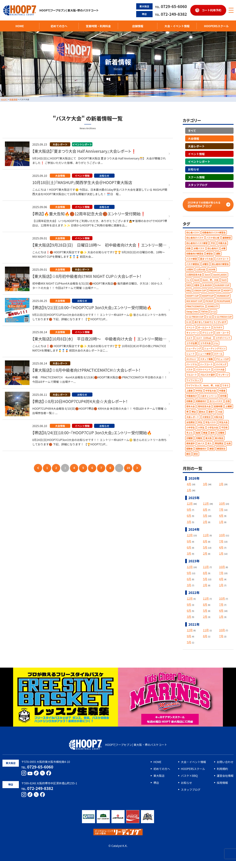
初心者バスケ (192, 232)
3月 (205, 484)
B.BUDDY (207, 285)
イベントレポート (199, 161)
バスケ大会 (219, 369)
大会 (220, 411)
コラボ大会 (205, 343)
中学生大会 (210, 390)
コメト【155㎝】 (204, 337)
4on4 (196, 279)
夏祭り (211, 411)
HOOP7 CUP (192, 295)
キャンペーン (192, 332)
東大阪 (208, 438)
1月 (189, 490)
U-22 (209, 316)
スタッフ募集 (206, 358)
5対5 (188, 285)
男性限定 (219, 443)
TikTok (204, 311)
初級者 (189, 401)
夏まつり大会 (206, 258)
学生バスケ (210, 422)
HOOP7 (227, 290)
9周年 (197, 285)
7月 (221, 509)
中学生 (199, 390)
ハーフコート (206, 364)
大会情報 (193, 138)
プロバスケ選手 (207, 374)
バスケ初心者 (212, 237)
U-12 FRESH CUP (195, 316)
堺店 (194, 411)
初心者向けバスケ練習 (197, 242)
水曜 (223, 248)
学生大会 (223, 422)
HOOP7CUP (208, 295)
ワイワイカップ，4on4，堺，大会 (202, 385)
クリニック (207, 332)
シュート (190, 353)
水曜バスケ (199, 248)
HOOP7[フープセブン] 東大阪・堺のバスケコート (50, 10)
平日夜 (224, 427)
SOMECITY (213, 306)
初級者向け (201, 401)
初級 (188, 248)
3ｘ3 (188, 279)
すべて (192, 131)
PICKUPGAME (223, 300)
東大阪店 (219, 438)
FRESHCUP (214, 290)
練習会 (209, 253)
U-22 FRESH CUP (223, 316)
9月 (189, 509)
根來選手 (190, 443)
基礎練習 (226, 237)
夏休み (202, 411)
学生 (200, 422)
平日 (213, 242)
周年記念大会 (204, 406)
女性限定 (190, 422)
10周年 (189, 269)
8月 (205, 509)
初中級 (223, 395)
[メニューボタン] (231, 10)
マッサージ (223, 374)
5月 (205, 516)
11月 (206, 503)
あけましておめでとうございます (210, 322)
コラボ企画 (191, 343)
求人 (209, 443)
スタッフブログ (197, 185)
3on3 (207, 274)
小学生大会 (212, 427)
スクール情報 (196, 177)
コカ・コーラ (222, 332)
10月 (222, 503)
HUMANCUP (223, 295)
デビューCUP (222, 358)
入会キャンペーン (208, 395)
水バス (201, 443)
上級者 (189, 390)
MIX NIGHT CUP (194, 300)
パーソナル (191, 364)
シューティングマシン (214, 348)
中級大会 (222, 242)
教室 (205, 432)
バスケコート (222, 258)
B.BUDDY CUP (222, 285)
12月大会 (200, 269)
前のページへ (38, 468)
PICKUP (209, 300)
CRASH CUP (200, 290)
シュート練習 (204, 353)
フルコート (191, 374)
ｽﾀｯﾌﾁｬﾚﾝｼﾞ (191, 358)
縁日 (188, 453)
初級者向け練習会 (194, 253)
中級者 (222, 390)
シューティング (193, 348)
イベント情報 (196, 154)
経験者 (189, 448)
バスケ (189, 369)
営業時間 (218, 406)
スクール (218, 353)
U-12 (213, 311)
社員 (228, 443)
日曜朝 (189, 438)
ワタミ (225, 385)
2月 (221, 484)
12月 (190, 503)
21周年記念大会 (194, 274)
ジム (216, 343)
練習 (212, 448)
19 (128, 468)
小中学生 (190, 427)
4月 (189, 484)
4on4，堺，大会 (210, 279)
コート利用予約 (211, 10)
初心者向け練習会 (220, 264)
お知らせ (193, 169)
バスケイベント (203, 369)
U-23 (188, 322)
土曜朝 (229, 406)
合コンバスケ (216, 401)
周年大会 (190, 406)
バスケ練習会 (192, 264)
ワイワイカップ (193, 380)
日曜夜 (221, 432)
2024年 (212, 269)
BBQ (188, 290)
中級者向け (191, 395)
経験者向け (201, 448)
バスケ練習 (191, 258)
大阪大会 (218, 416)
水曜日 (205, 264)
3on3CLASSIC (220, 274)
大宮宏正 (206, 416)
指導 (198, 432)
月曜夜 (199, 438)
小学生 (201, 427)
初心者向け (212, 248)
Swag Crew (192, 311)
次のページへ (137, 468)
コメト (189, 337)
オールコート (204, 327)
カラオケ (218, 327)
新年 (213, 432)
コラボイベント (223, 337)
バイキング (221, 364)
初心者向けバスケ (194, 237)
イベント (190, 327)
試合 (196, 453)
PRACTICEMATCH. (195, 306)
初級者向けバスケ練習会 (214, 232)
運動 (218, 253)
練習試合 (221, 448)
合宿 (228, 401)
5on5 (224, 279)
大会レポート (196, 146)
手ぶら (189, 432)
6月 (189, 516)
